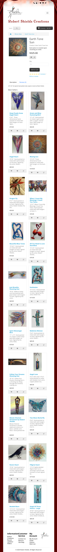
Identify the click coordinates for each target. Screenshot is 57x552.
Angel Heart (14, 157)
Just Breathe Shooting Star (15, 288)
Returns (21, 540)
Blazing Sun (34, 157)
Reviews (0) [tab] (22, 82)
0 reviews (42, 74)
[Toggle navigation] (47, 13)
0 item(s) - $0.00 (44, 28)
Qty (30, 61)
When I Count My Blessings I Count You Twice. (36, 200)
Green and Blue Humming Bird (35, 114)
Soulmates (34, 287)
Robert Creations (10, 537)
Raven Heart (14, 465)
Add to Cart (34, 70)
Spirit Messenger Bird (16, 332)
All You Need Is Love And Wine (37, 245)
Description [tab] (13, 82)
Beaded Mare (14, 506)
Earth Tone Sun (29, 34)
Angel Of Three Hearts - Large (35, 507)
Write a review (33, 76)
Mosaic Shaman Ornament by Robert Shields (17, 419)
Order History (31, 541)
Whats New (18, 34)
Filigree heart (35, 465)
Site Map (21, 542)
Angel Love (34, 374)
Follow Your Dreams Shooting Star (17, 375)
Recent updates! (10, 541)
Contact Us (22, 539)
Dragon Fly (13, 198)
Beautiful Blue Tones (17, 244)
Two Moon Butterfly (37, 418)
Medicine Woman (36, 331)
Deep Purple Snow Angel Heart (16, 114)
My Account (33, 539)
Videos (9, 543)
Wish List (32, 544)
